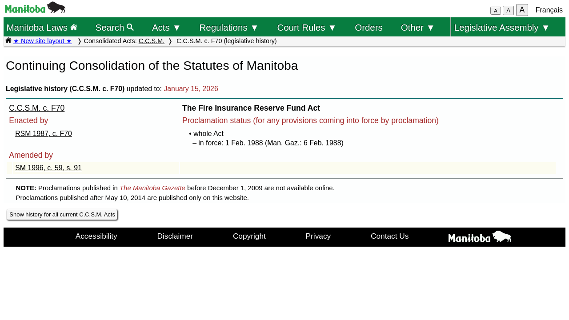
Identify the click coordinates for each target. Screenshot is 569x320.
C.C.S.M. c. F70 (36, 108)
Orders (369, 27)
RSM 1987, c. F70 (43, 133)
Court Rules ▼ (307, 27)
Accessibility (96, 236)
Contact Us (390, 236)
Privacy (318, 236)
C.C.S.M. (151, 40)
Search (115, 27)
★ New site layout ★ (42, 40)
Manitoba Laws (41, 27)
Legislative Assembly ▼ (502, 27)
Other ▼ (418, 27)
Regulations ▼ (229, 27)
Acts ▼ (166, 27)
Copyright (249, 236)
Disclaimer (175, 236)
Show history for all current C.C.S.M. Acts (62, 214)
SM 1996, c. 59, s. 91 (48, 168)
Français (549, 10)
